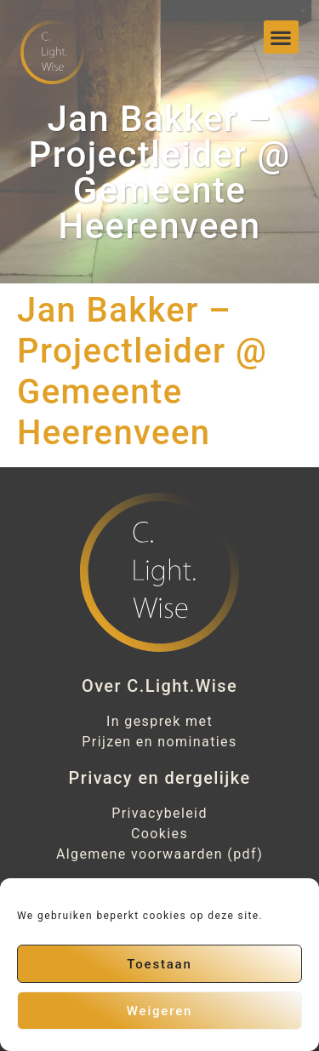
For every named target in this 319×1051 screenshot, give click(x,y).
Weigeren (159, 1011)
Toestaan (159, 964)
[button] (281, 37)
